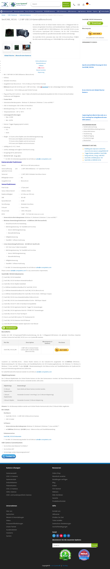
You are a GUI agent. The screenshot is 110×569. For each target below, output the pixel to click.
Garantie (55, 498)
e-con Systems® (55, 565)
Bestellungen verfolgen (59, 479)
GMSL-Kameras (11, 492)
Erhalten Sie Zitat (58, 517)
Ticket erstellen (57, 520)
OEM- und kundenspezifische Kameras (18, 495)
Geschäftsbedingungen (59, 527)
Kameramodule (11, 479)
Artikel (54, 486)
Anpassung (41, 72)
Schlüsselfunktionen (41, 61)
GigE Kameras (82, 11)
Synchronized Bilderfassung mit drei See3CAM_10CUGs (94, 66)
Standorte (9, 533)
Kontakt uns (56, 511)
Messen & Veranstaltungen (15, 517)
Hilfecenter (55, 514)
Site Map (65, 565)
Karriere (8, 536)
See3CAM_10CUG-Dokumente (12, 436)
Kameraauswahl (6, 11)
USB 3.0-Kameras (12, 476)
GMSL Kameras (72, 11)
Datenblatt (44, 87)
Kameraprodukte (19, 11)
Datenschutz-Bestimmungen (61, 523)
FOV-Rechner (56, 489)
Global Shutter (9, 55)
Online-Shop (56, 473)
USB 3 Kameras (12, 15)
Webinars (55, 492)
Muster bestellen (41, 70)
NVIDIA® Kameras (50, 11)
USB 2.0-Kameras (12, 489)
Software (41, 65)
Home (3, 15)
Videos (8, 520)
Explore (95, 11)
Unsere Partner (11, 527)
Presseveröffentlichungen (14, 523)
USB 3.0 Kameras (61, 11)
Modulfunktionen (41, 63)
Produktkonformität (58, 501)
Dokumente (41, 68)
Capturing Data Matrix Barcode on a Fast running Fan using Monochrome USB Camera (94, 117)
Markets (89, 11)
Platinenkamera (11, 486)
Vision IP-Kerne (29, 11)
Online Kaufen (104, 11)
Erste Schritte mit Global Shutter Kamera (93, 91)
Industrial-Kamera (25, 15)
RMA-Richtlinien (57, 495)
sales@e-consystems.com (43, 159)
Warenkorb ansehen (58, 476)
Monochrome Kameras (23, 55)
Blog (53, 482)
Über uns (9, 511)
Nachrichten (10, 514)
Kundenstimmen (11, 530)
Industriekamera (11, 482)
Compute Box (39, 11)
